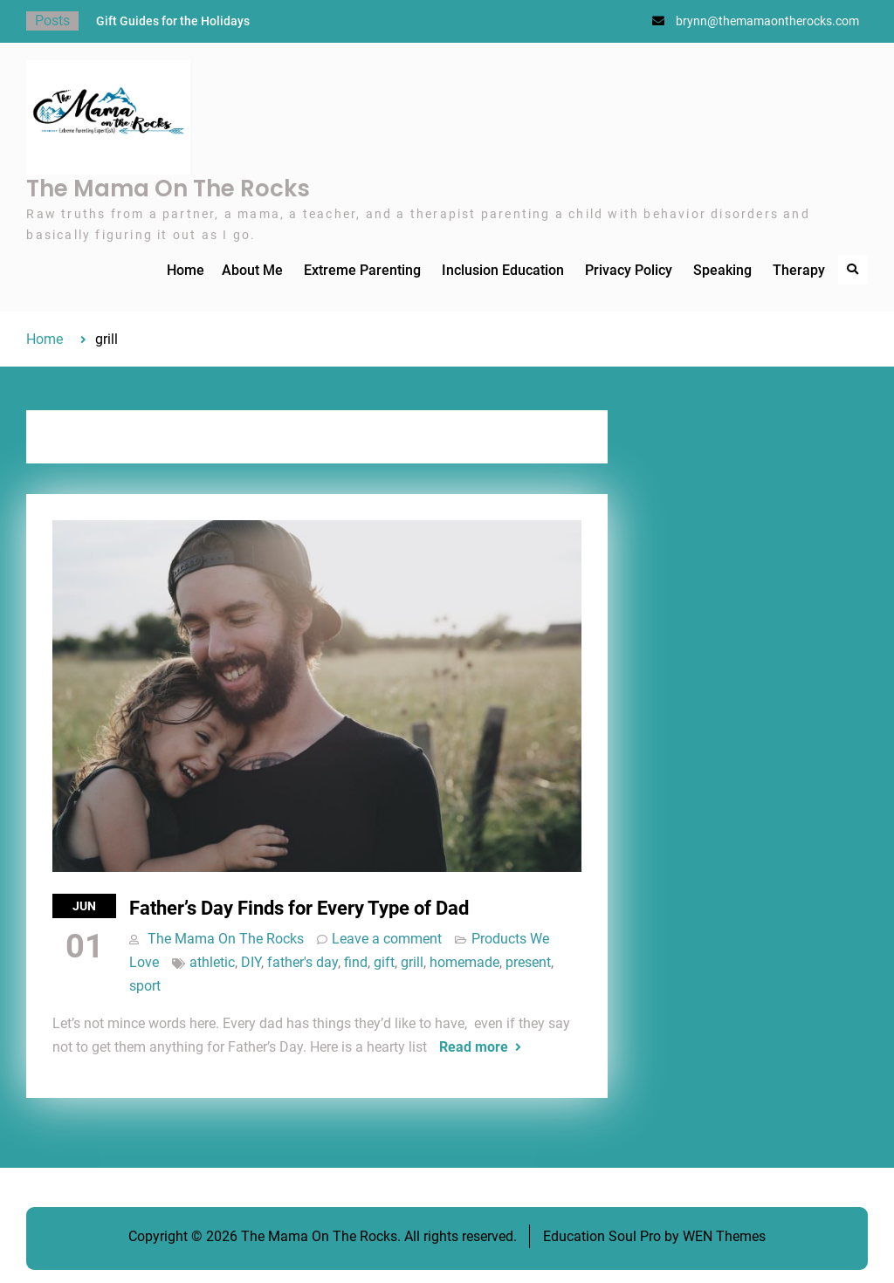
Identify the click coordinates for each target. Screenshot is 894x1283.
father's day (302, 962)
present (528, 962)
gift (384, 962)
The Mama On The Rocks (168, 188)
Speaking (722, 270)
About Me (252, 270)
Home (185, 270)
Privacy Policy (628, 270)
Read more (473, 1047)
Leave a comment (387, 938)
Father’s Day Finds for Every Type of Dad (299, 908)
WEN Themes (724, 1236)
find (356, 962)
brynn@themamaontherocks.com (767, 21)
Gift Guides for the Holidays (173, 21)
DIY (251, 962)
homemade (464, 962)
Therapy (799, 270)
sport (145, 986)
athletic (212, 962)
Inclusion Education (503, 270)
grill (412, 962)
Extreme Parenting (362, 270)
